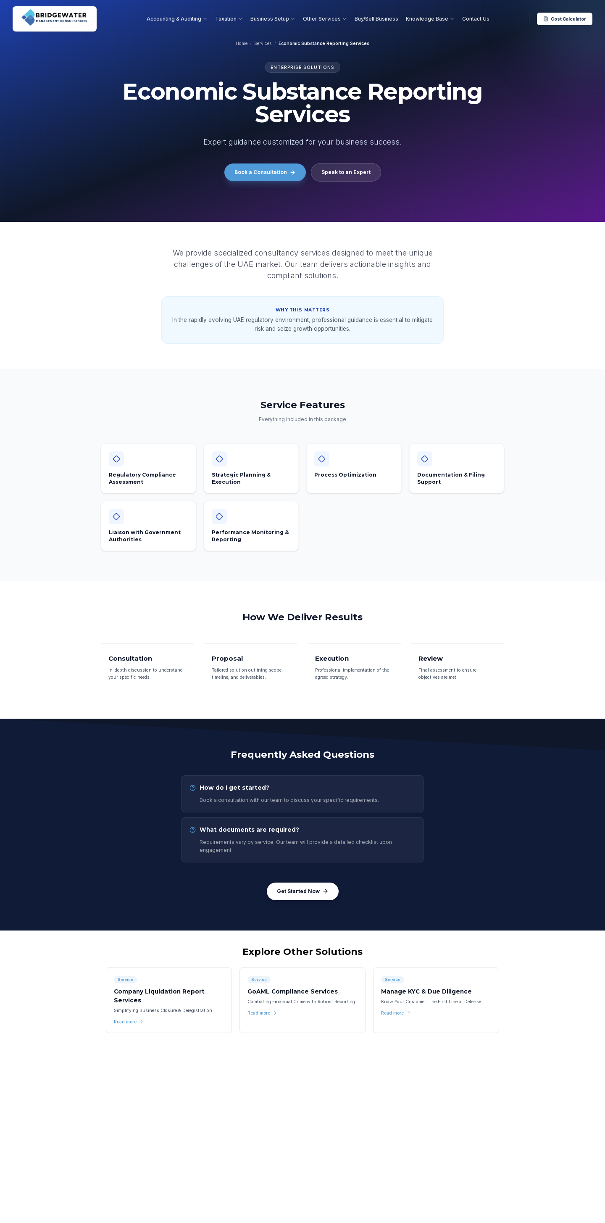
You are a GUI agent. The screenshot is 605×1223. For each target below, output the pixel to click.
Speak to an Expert (346, 172)
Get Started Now (303, 891)
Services (263, 43)
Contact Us (475, 19)
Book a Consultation (265, 172)
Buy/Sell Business (376, 19)
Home (241, 43)
